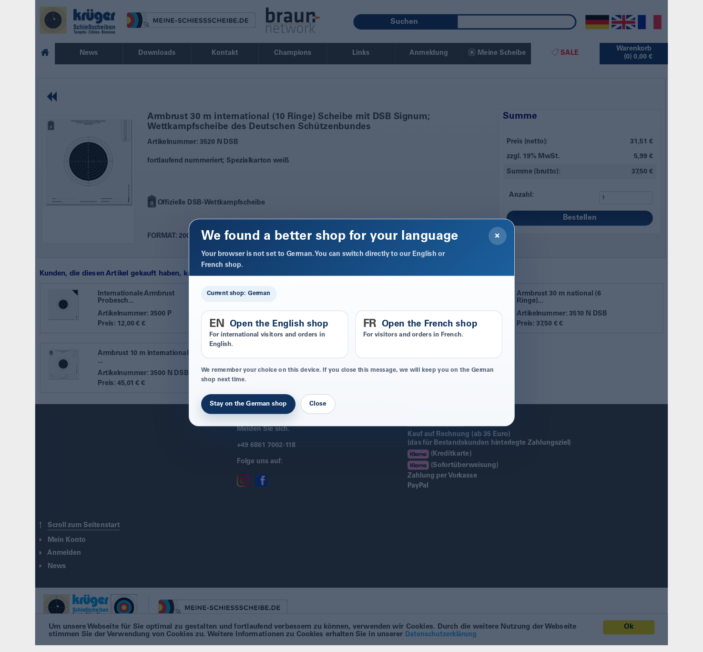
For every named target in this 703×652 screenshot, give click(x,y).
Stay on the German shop (248, 404)
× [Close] (497, 236)
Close (317, 404)
